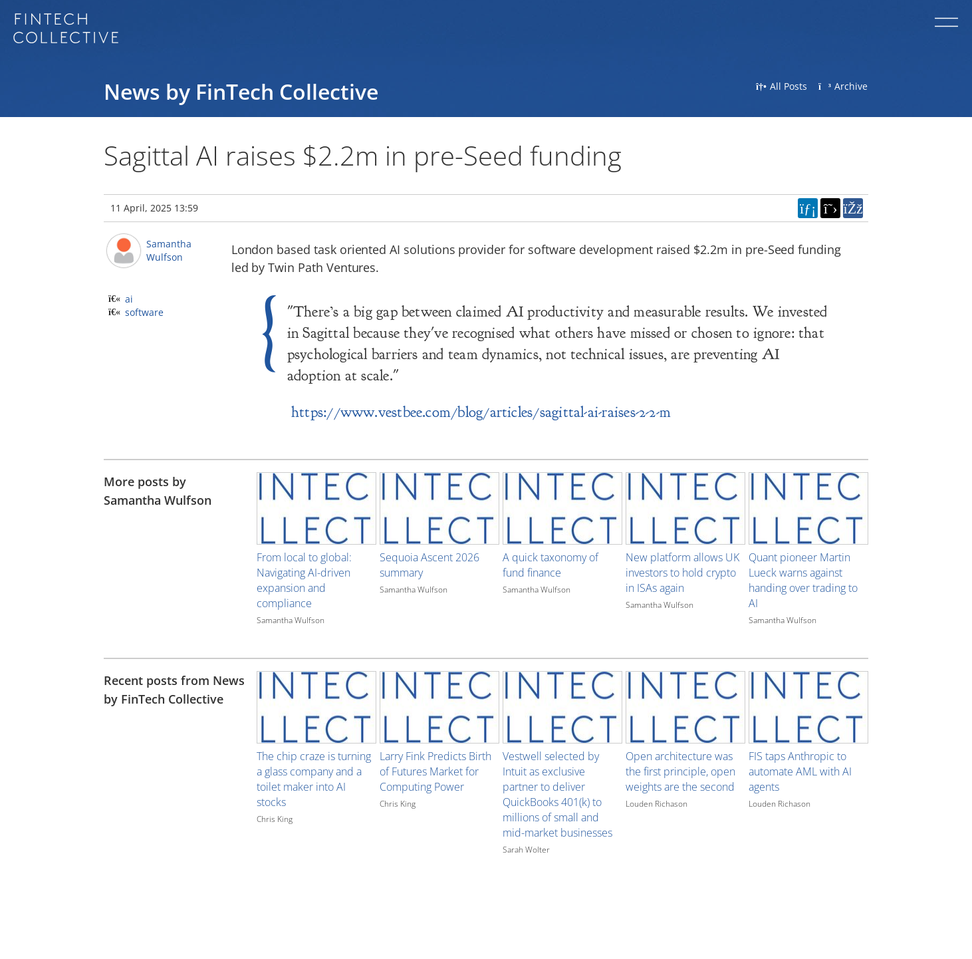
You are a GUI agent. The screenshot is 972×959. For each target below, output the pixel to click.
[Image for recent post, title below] (316, 707)
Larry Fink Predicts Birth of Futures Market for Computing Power (435, 771)
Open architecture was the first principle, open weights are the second (680, 771)
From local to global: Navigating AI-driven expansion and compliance (304, 580)
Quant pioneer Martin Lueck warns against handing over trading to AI (803, 580)
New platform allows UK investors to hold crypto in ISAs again (682, 572)
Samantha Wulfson (168, 250)
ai (129, 299)
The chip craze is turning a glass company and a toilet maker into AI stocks (314, 779)
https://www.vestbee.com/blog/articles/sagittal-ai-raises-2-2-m (481, 412)
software (144, 312)
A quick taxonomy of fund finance (550, 565)
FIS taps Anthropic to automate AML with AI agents (800, 771)
